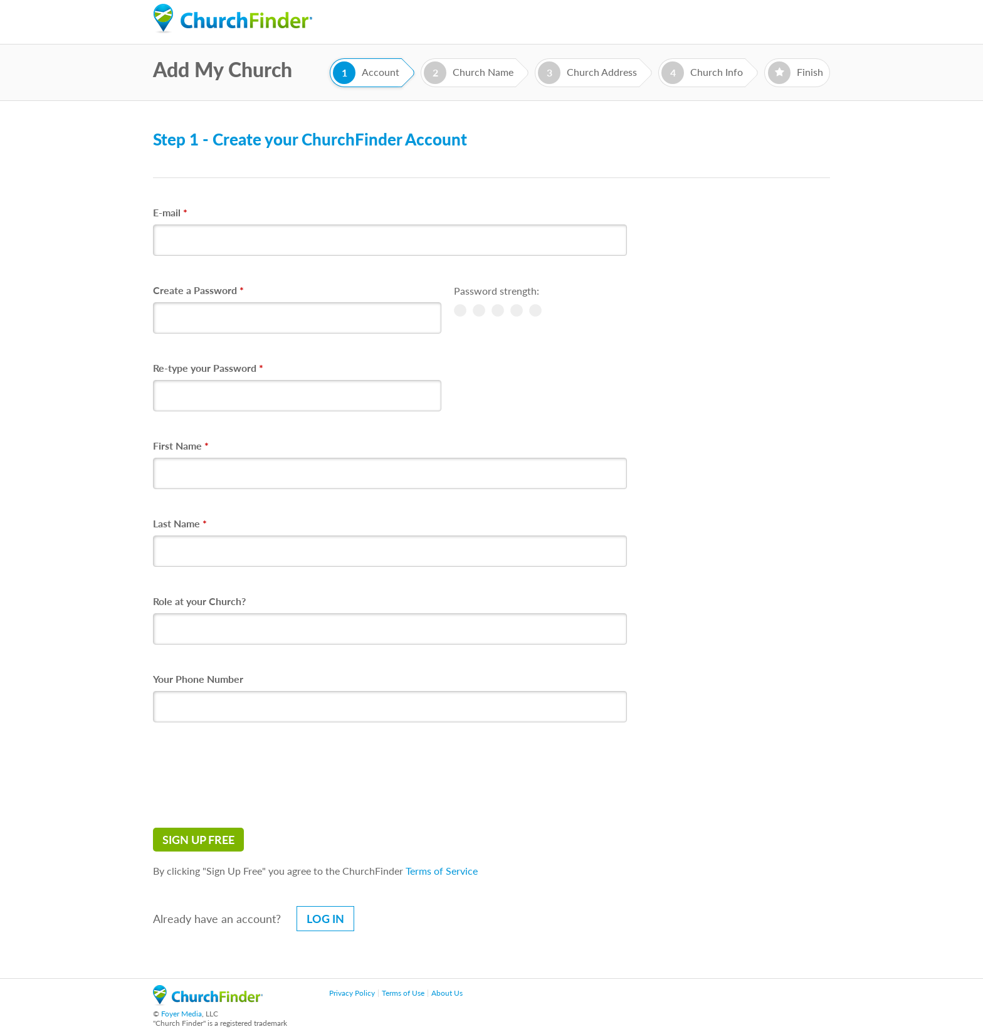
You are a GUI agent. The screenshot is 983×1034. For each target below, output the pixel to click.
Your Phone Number (198, 679)
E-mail (170, 212)
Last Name (180, 523)
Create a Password (198, 290)
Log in (325, 919)
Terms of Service (442, 871)
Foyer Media (181, 1013)
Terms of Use (403, 993)
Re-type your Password (208, 368)
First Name (181, 445)
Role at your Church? (199, 601)
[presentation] (248, 775)
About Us (447, 993)
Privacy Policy (352, 993)
